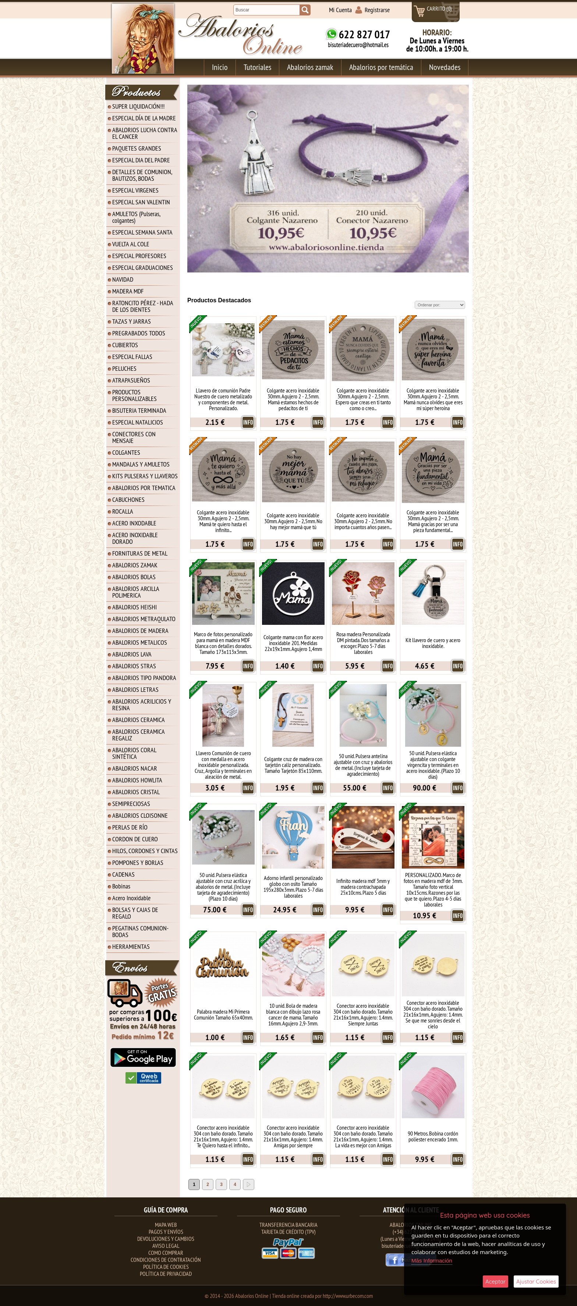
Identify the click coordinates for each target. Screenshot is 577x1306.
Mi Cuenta (340, 10)
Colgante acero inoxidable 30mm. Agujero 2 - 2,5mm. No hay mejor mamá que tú (293, 521)
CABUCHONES (128, 499)
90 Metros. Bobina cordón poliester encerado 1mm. (433, 1136)
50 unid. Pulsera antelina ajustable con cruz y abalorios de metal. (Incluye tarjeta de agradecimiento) (363, 764)
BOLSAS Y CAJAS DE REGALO (135, 912)
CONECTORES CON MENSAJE (134, 437)
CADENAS (123, 874)
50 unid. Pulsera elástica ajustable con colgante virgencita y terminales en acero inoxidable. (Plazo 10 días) (433, 764)
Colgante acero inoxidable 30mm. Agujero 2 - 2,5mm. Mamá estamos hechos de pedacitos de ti (293, 399)
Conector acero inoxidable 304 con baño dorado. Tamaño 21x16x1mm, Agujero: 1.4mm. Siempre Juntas (363, 1014)
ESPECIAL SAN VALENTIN (141, 202)
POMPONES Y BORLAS (137, 862)
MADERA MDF (128, 291)
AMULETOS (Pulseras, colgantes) (136, 217)
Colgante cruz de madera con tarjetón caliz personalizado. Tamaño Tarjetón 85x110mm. (293, 764)
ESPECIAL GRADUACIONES (142, 267)
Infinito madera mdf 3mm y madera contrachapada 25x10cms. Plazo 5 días (363, 886)
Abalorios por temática (381, 67)
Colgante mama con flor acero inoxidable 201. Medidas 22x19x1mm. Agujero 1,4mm (293, 642)
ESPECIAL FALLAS (132, 356)
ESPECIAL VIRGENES (135, 190)
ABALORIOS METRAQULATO (144, 619)
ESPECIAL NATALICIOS (137, 422)
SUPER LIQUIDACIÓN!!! (138, 106)
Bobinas (121, 886)
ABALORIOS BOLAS (134, 577)
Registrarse (377, 10)
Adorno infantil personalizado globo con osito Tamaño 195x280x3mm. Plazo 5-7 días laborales (293, 886)
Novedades (444, 67)
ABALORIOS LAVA (132, 654)
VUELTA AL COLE (130, 244)
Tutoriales (257, 67)
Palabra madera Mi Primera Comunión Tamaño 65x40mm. (223, 1014)
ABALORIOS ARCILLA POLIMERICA (135, 591)
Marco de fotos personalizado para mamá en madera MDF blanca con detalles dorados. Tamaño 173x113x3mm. (223, 642)
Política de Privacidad (166, 1273)
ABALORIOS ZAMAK (134, 565)
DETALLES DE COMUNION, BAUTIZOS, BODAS (142, 175)
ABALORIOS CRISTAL (136, 792)
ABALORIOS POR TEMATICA (144, 487)
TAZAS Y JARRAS (131, 321)
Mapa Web (166, 1224)
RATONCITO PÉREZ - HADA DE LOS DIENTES (142, 306)
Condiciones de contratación (166, 1259)
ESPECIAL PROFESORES (139, 255)
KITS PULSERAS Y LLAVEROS (145, 476)
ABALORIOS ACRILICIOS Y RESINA (141, 704)
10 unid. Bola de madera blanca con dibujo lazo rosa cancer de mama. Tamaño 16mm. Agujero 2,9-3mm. (293, 1014)
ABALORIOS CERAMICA (138, 719)
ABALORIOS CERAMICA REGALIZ (138, 734)
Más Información (431, 1260)
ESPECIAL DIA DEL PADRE (141, 160)
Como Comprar (165, 1252)
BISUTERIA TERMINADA (139, 410)
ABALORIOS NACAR (134, 768)
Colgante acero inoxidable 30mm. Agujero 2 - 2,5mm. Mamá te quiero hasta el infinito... (223, 521)
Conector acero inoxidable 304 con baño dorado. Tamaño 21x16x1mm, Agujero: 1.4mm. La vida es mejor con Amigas (363, 1136)
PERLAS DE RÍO (130, 827)
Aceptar (495, 1281)
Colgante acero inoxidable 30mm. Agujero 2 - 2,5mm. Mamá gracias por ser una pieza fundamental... (433, 521)
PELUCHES (124, 368)
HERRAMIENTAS (131, 946)
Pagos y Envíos (166, 1231)
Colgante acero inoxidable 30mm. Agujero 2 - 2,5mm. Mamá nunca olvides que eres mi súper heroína (433, 399)
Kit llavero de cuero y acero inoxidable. (433, 643)
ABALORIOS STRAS (134, 666)
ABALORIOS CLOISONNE (140, 815)
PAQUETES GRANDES (136, 148)
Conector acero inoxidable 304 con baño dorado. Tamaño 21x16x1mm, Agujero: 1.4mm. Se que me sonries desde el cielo (433, 1014)
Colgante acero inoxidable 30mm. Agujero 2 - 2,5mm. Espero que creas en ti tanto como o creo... (363, 399)
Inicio (220, 67)
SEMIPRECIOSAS (131, 803)
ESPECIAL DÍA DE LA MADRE (144, 118)
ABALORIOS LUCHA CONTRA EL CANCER (144, 133)
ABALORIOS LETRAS (135, 689)
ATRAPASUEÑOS (131, 380)
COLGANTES (126, 452)
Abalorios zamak (310, 67)
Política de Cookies (166, 1266)
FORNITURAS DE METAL (139, 553)
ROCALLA (122, 511)
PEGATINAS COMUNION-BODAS (140, 931)
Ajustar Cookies (536, 1281)
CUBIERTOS (125, 345)
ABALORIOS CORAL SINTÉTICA (134, 753)
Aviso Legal (166, 1245)
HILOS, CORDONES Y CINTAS (145, 850)
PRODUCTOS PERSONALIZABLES (134, 395)
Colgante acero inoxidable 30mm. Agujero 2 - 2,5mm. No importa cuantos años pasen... (363, 521)
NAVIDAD (122, 279)
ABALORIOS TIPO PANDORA (144, 677)
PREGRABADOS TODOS (138, 333)
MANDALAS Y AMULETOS (141, 464)
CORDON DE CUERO (135, 839)
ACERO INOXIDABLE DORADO (135, 538)
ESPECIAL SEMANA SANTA (142, 232)
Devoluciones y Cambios (165, 1238)
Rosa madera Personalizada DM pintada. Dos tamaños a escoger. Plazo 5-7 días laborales (363, 642)
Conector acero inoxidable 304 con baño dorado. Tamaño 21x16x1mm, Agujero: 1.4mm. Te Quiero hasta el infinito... (223, 1136)
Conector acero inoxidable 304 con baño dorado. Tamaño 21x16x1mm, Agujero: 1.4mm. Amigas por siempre (293, 1136)
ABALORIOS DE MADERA (140, 630)
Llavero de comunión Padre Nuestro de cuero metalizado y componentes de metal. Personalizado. (223, 399)
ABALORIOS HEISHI (134, 607)
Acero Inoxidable (131, 898)
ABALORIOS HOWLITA (137, 780)
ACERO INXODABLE (134, 523)
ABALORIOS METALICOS (139, 642)
